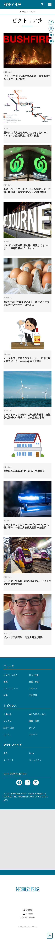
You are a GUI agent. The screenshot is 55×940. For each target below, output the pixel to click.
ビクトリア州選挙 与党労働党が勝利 (23, 637)
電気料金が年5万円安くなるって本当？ (24, 471)
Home (22, 12)
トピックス (10, 705)
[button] (42, 4)
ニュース (9, 666)
